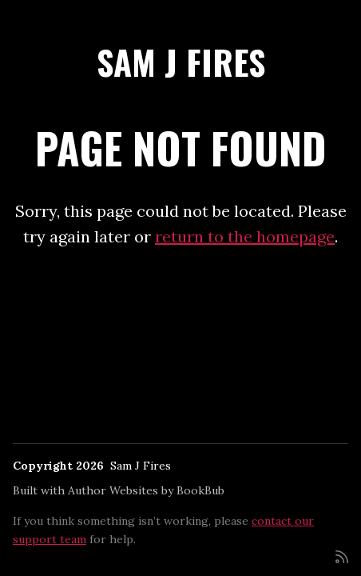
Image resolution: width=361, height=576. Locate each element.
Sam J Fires (181, 61)
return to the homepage (245, 236)
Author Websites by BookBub (146, 490)
